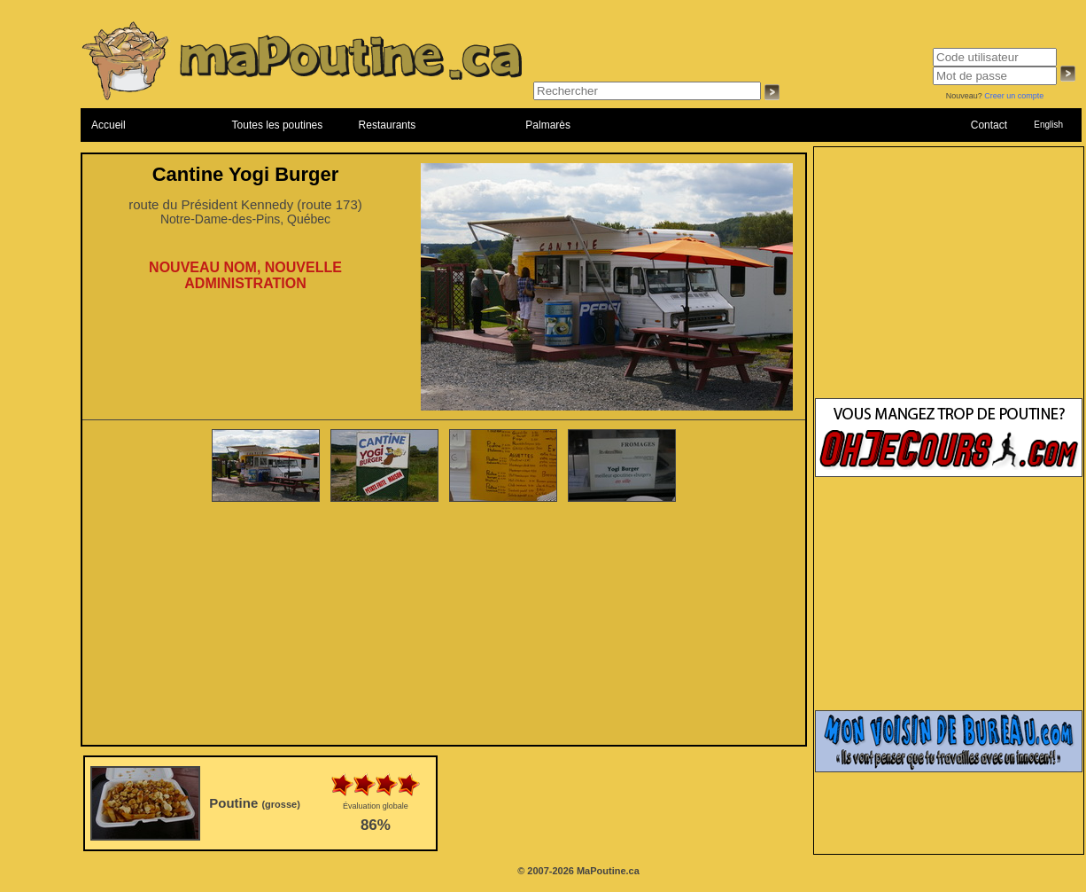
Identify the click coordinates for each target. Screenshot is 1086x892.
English (1048, 124)
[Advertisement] (444, 625)
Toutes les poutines (277, 125)
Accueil (108, 125)
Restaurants (387, 125)
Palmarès (547, 125)
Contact (989, 125)
